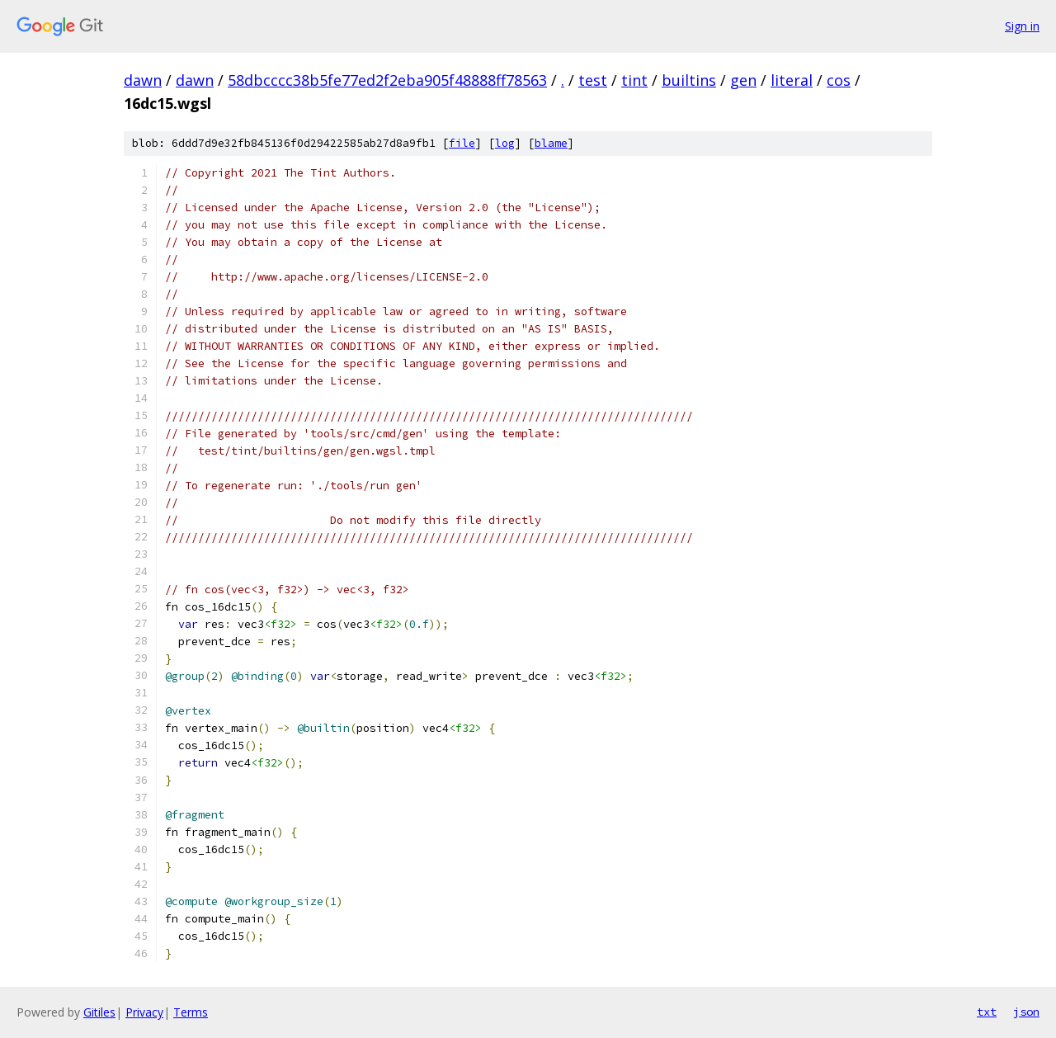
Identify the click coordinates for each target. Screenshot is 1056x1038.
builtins (689, 80)
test (592, 80)
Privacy (144, 1012)
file (462, 143)
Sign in (1022, 26)
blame (551, 143)
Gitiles (99, 1012)
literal (792, 80)
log (505, 143)
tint (634, 80)
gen (743, 80)
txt (987, 1011)
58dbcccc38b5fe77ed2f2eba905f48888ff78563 (387, 80)
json (1026, 1011)
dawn (143, 80)
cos (839, 80)
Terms (190, 1012)
